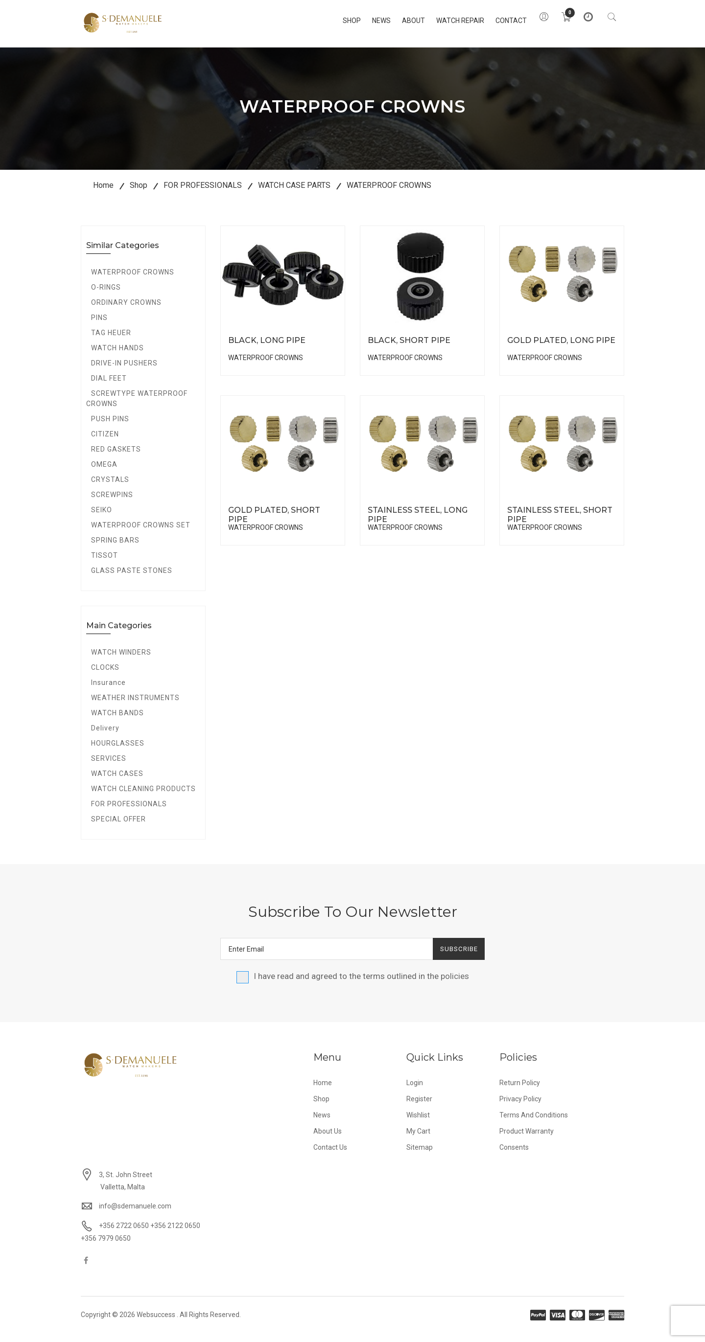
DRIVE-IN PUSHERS (124, 371)
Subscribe (454, 956)
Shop (336, 20)
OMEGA (104, 472)
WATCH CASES (117, 781)
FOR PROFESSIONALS (203, 193)
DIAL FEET (109, 386)
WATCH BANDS (117, 721)
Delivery (105, 736)
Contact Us (330, 1155)
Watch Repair (445, 20)
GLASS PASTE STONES (131, 578)
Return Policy (519, 1090)
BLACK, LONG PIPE (267, 348)
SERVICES (108, 766)
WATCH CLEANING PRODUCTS (143, 796)
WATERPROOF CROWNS (389, 193)
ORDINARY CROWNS (126, 310)
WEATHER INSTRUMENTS (135, 705)
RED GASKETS (116, 457)
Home (103, 193)
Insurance (108, 690)
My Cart (418, 1139)
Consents (514, 1155)
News (365, 20)
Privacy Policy (520, 1107)
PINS (99, 325)
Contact (495, 20)
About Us (327, 1139)
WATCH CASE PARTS (294, 193)
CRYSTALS (110, 487)
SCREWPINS (112, 502)
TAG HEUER (111, 340)
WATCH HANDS (117, 356)
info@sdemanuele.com (135, 1214)
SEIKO (101, 518)
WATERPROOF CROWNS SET (140, 533)
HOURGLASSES (117, 751)
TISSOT (104, 563)
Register (419, 1107)
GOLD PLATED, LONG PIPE (561, 348)
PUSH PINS (110, 427)
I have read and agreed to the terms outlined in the (352, 984)
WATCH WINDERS (121, 660)
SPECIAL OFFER (118, 827)
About (397, 20)
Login (414, 1090)
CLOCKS (105, 675)
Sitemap (419, 1155)
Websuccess (156, 1322)
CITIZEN (105, 442)
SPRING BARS (115, 548)
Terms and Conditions (533, 1123)
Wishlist (418, 1123)
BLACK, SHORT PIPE (409, 348)
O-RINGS (106, 295)
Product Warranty (526, 1139)
